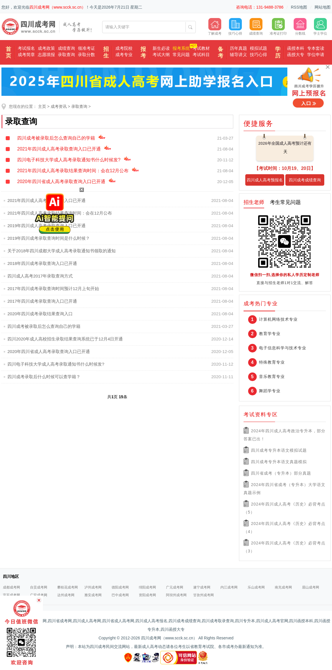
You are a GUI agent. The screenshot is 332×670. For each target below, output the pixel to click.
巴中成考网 (120, 595)
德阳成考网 (120, 587)
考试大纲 (161, 54)
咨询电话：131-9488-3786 (259, 7)
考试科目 (201, 54)
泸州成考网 (93, 587)
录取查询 (66, 54)
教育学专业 (269, 333)
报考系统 (181, 48)
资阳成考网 (147, 595)
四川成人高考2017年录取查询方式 (40, 275)
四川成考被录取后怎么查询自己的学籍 (61, 138)
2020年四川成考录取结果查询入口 (40, 313)
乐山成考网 (256, 587)
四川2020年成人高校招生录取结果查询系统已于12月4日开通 (65, 338)
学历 (277, 52)
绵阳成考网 (147, 587)
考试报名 (26, 48)
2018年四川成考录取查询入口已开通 (42, 263)
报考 (143, 52)
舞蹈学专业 (269, 390)
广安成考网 (38, 595)
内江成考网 (229, 587)
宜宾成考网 (11, 595)
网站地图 (323, 7)
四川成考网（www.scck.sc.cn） (57, 7)
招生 (106, 52)
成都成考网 (11, 587)
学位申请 (315, 54)
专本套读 (315, 48)
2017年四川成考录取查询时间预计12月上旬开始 (53, 288)
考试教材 (201, 48)
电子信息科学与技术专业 (282, 348)
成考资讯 (59, 106)
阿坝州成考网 (176, 595)
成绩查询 (66, 48)
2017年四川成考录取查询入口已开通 (42, 301)
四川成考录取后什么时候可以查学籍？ (43, 376)
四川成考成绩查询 (305, 180)
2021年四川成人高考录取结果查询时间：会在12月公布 (78, 170)
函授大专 (295, 54)
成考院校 (124, 48)
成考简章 (26, 54)
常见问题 (181, 54)
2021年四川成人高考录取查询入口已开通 (64, 148)
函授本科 (295, 48)
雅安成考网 (93, 595)
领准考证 (86, 48)
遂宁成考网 (201, 587)
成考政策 (46, 48)
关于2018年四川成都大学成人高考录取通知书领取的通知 (61, 250)
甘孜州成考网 (203, 595)
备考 (220, 52)
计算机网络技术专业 (278, 319)
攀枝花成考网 (67, 587)
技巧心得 (258, 54)
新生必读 (161, 48)
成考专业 (124, 54)
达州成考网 (65, 595)
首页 (8, 52)
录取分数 (86, 54)
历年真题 (238, 48)
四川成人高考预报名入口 (265, 182)
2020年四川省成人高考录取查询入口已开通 (66, 181)
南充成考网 (283, 587)
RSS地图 (299, 7)
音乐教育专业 (272, 376)
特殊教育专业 (272, 362)
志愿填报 (46, 54)
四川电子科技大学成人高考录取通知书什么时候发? (74, 159)
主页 (42, 106)
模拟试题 (258, 48)
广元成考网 (174, 587)
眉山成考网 (310, 587)
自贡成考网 (38, 587)
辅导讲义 (238, 54)
